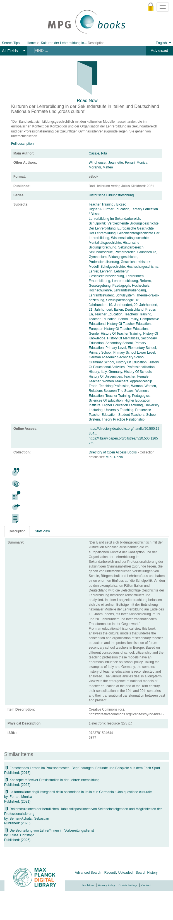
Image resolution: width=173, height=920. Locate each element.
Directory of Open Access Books (113, 452)
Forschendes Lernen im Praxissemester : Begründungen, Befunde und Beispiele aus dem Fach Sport (82, 768)
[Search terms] (83, 50)
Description (17, 531)
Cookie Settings (128, 885)
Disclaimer (88, 885)
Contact (145, 885)
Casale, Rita (98, 153)
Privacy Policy (106, 885)
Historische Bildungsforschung (111, 195)
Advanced (159, 50)
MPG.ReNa (114, 457)
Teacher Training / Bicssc (107, 204)
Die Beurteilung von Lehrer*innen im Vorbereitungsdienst (49, 830)
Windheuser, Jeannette (106, 163)
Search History (147, 873)
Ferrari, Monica (136, 163)
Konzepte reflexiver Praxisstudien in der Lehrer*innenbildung (52, 780)
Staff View (42, 531)
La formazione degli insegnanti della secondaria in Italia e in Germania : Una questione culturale (78, 792)
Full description (22, 144)
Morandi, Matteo (101, 167)
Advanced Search (88, 873)
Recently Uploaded (118, 873)
